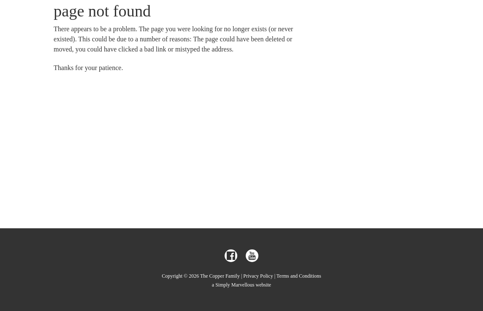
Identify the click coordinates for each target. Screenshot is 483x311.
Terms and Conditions (299, 276)
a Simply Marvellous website (241, 285)
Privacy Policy (258, 276)
